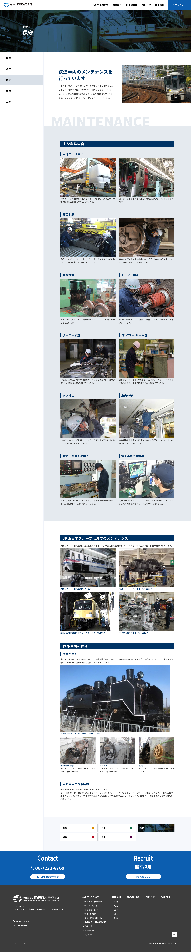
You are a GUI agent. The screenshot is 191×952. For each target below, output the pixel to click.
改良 (8, 68)
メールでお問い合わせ (48, 876)
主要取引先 (89, 930)
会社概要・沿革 (91, 909)
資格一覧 (88, 926)
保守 (116, 909)
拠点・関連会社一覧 (93, 918)
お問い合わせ (22, 925)
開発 (8, 90)
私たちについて (90, 897)
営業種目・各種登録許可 (95, 922)
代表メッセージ (91, 905)
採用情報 (166, 897)
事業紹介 (116, 897)
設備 (8, 101)
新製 (8, 58)
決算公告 (88, 934)
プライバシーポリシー (20, 943)
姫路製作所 (133, 897)
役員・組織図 (90, 913)
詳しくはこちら (143, 876)
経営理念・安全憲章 (93, 901)
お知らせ (150, 897)
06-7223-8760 (49, 868)
